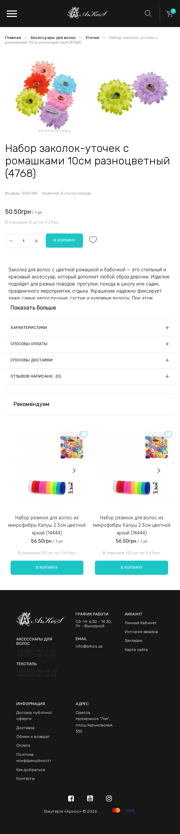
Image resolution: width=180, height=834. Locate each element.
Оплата (23, 745)
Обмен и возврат (33, 736)
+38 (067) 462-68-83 (36, 675)
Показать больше (33, 308)
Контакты (25, 778)
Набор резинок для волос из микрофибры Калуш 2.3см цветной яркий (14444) (47, 525)
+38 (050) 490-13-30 (36, 651)
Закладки (133, 640)
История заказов (141, 631)
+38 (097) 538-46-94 (36, 655)
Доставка (25, 727)
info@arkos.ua (89, 646)
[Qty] (23, 241)
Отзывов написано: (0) (36, 376)
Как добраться (30, 769)
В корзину (47, 567)
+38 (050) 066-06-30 (36, 671)
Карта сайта (136, 649)
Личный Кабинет (141, 623)
